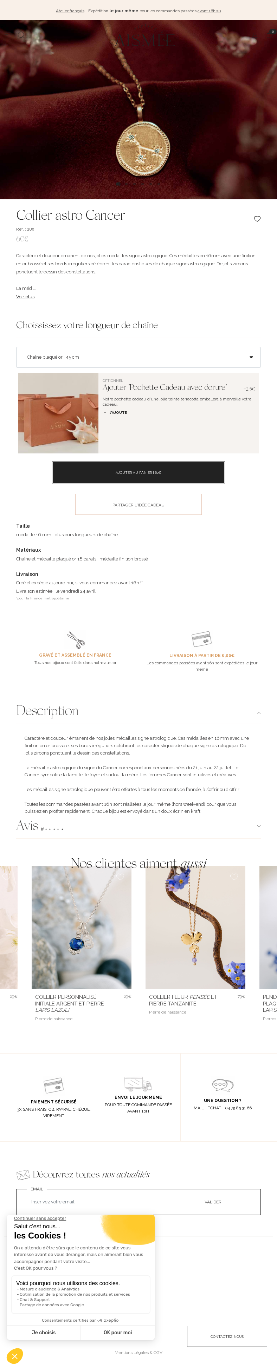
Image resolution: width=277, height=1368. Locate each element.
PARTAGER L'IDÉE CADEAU (138, 504)
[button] (138, 826)
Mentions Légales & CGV (138, 1351)
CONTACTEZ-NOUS (227, 1336)
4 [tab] (142, 183)
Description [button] (47, 711)
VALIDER (213, 1201)
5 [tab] (150, 183)
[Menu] (8, 34)
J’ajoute (115, 412)
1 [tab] (118, 183)
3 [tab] (134, 183)
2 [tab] (126, 183)
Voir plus (25, 296)
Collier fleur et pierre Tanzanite (183, 999)
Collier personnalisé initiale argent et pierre (69, 1003)
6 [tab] (158, 183)
